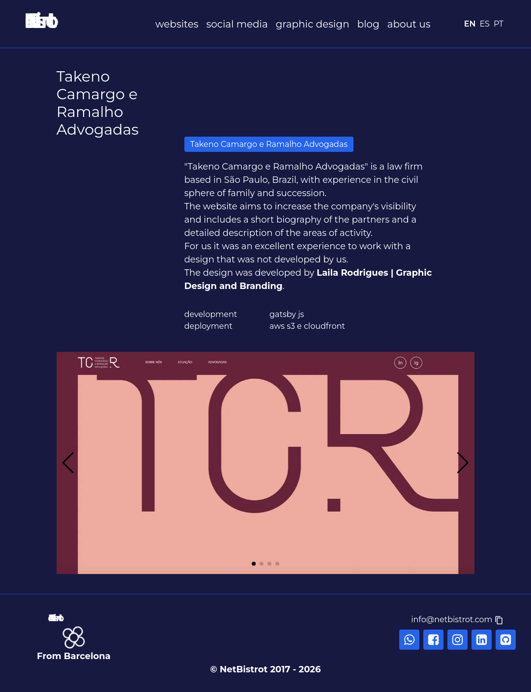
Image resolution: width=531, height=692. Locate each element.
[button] (457, 620)
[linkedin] (482, 640)
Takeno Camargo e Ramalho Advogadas (269, 144)
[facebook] (433, 640)
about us (409, 24)
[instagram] (457, 640)
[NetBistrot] (88, 21)
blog (368, 24)
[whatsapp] (409, 640)
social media (236, 24)
